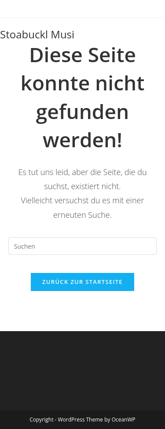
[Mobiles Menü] (156, 34)
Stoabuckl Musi (37, 34)
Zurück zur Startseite (82, 282)
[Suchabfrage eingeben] (82, 246)
